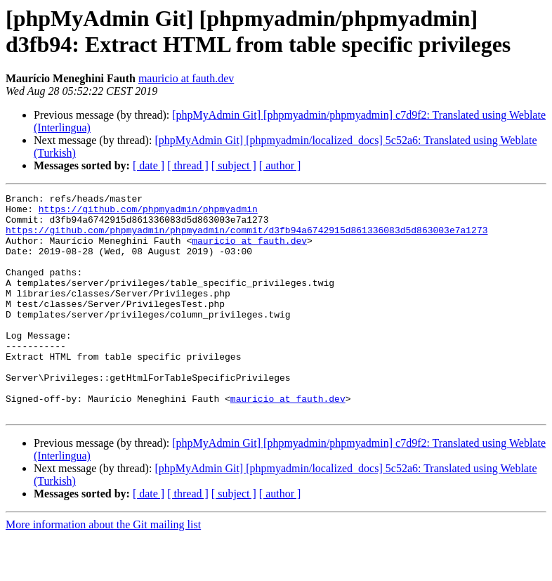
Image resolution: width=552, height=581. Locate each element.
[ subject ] (233, 165)
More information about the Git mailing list (103, 569)
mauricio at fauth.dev (186, 78)
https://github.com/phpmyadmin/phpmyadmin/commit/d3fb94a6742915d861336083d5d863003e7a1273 (246, 238)
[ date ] (148, 165)
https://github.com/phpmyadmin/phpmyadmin (148, 213)
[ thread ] (188, 165)
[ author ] (280, 165)
